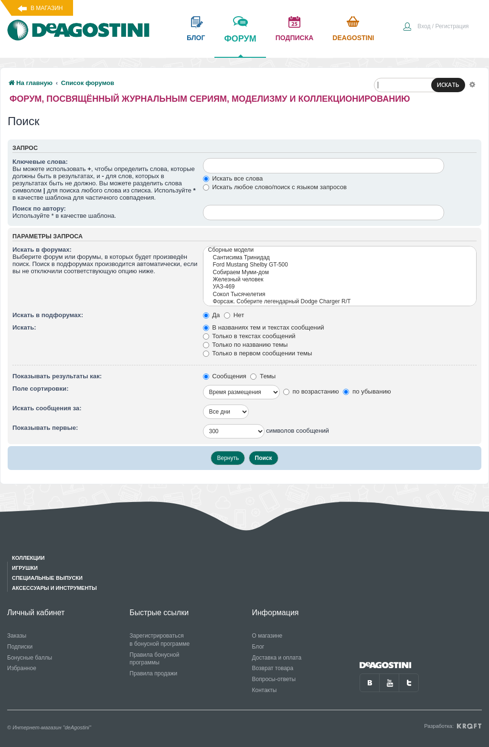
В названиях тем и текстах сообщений (263, 327)
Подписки (19, 646)
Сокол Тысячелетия (339, 294)
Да (211, 315)
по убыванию (367, 391)
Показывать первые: (45, 427)
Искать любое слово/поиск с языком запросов (275, 187)
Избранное (21, 668)
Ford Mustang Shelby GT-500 (339, 264)
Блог (258, 646)
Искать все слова (233, 178)
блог (196, 38)
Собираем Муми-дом (339, 272)
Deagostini (353, 38)
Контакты (264, 690)
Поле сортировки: (40, 388)
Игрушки (25, 568)
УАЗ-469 (339, 286)
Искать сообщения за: (47, 408)
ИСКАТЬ (448, 85)
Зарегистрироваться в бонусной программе (159, 639)
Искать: (24, 327)
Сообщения (224, 376)
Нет (234, 315)
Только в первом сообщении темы (257, 353)
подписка (295, 38)
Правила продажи (153, 673)
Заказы (16, 635)
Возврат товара (273, 668)
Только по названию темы (245, 344)
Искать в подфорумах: (47, 315)
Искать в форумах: (42, 249)
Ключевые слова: (40, 161)
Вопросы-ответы (274, 679)
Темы (263, 376)
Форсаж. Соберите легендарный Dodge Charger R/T (339, 301)
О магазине (267, 635)
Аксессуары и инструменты (54, 588)
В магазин (47, 8)
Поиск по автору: (39, 208)
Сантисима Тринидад (339, 257)
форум (240, 45)
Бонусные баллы (29, 657)
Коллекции (28, 558)
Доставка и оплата (277, 657)
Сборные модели (339, 250)
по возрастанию (311, 391)
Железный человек (339, 279)
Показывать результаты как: (57, 376)
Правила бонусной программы (154, 658)
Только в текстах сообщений (249, 336)
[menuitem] (435, 27)
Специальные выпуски (47, 578)
